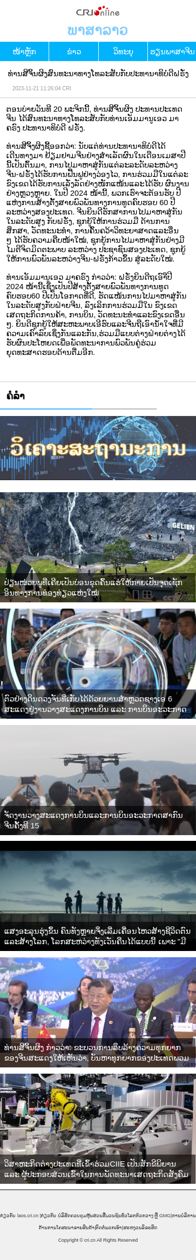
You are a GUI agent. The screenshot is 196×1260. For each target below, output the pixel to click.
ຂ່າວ (74, 51)
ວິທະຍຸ (123, 51)
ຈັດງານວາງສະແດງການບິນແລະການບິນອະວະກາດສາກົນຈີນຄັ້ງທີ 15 (93, 820)
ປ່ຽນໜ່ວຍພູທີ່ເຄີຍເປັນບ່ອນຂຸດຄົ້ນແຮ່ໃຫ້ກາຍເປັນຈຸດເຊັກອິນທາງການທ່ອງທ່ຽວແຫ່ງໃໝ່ (93, 587)
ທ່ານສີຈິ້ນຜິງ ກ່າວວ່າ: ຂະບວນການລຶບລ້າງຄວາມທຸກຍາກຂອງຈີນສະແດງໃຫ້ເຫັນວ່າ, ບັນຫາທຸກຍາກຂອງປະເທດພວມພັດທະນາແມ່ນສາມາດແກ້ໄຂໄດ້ (96, 1053)
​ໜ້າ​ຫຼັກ (24, 51)
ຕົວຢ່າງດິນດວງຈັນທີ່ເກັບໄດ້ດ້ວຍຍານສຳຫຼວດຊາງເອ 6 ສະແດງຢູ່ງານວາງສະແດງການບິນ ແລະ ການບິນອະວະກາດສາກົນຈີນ (95, 704)
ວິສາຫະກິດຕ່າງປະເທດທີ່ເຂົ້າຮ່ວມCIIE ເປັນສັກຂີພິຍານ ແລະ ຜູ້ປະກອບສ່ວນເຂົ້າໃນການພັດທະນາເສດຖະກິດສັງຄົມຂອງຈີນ (96, 1169)
